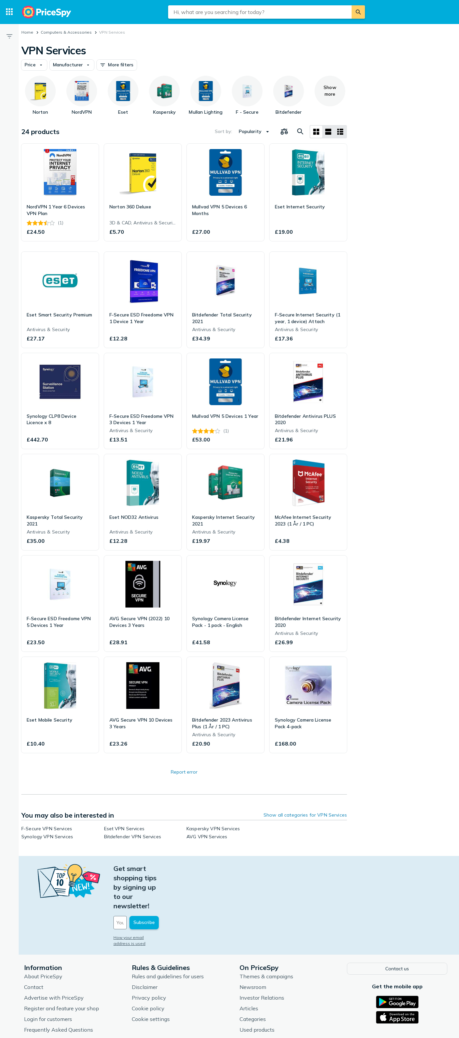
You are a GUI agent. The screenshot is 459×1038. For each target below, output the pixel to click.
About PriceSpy (43, 938)
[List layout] (328, 132)
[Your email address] (158, 885)
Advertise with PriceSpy (54, 959)
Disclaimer (144, 948)
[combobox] (260, 12)
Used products (257, 991)
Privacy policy (149, 959)
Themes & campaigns (266, 938)
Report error (184, 772)
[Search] (358, 12)
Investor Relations (262, 959)
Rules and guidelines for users (168, 938)
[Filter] (9, 36)
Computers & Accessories (66, 32)
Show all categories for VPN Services (305, 815)
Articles (249, 970)
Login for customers (48, 980)
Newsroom (253, 948)
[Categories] (9, 12)
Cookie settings (151, 980)
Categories (253, 980)
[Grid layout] (316, 132)
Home (27, 32)
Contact (33, 948)
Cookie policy (148, 970)
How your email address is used (145, 900)
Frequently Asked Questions (58, 991)
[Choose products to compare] (284, 131)
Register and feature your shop (61, 970)
